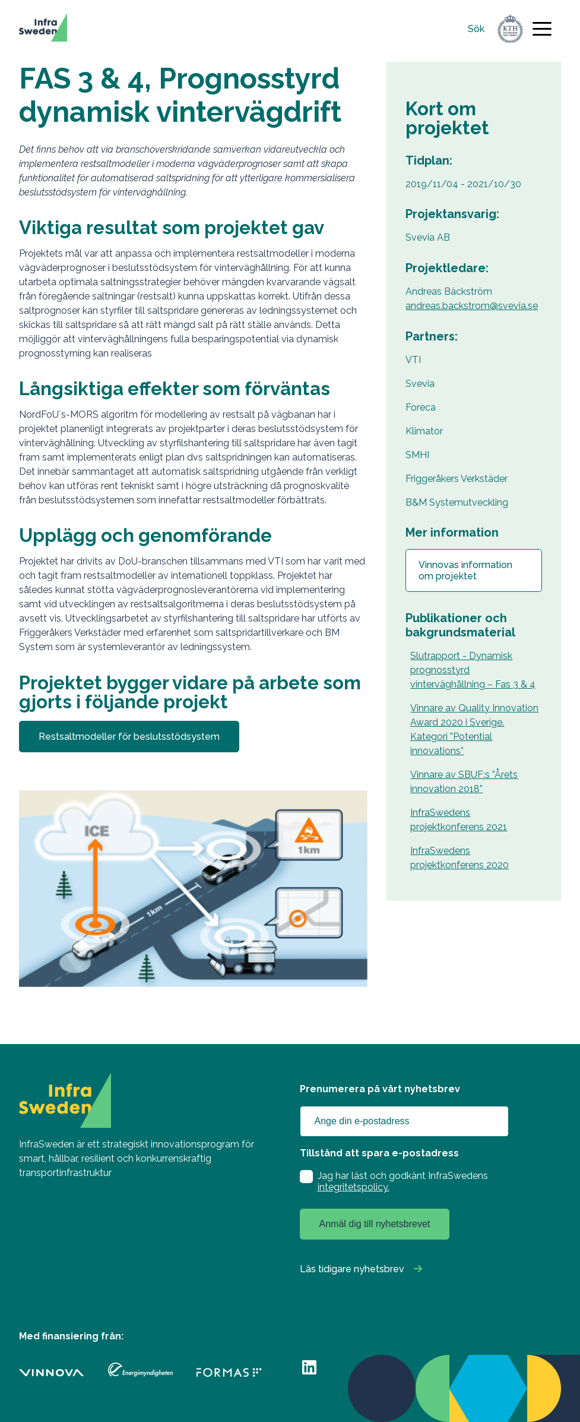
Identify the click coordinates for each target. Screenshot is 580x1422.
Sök (476, 28)
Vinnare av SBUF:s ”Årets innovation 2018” (464, 781)
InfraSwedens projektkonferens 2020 (459, 858)
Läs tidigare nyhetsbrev (352, 1269)
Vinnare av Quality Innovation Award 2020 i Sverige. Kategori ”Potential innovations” (474, 729)
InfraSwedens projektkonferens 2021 (458, 820)
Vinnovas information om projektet (465, 570)
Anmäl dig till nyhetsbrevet (374, 1224)
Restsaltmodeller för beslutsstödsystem (129, 736)
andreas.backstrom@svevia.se (471, 305)
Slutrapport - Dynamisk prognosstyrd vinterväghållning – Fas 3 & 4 (472, 670)
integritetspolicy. (353, 1187)
